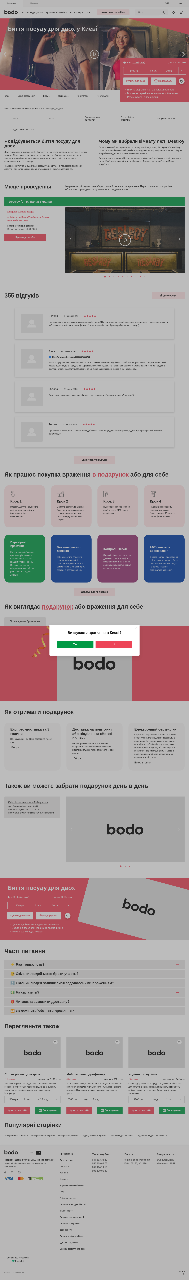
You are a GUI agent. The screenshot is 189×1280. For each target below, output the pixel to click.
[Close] (136, 628)
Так (75, 644)
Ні (114, 644)
